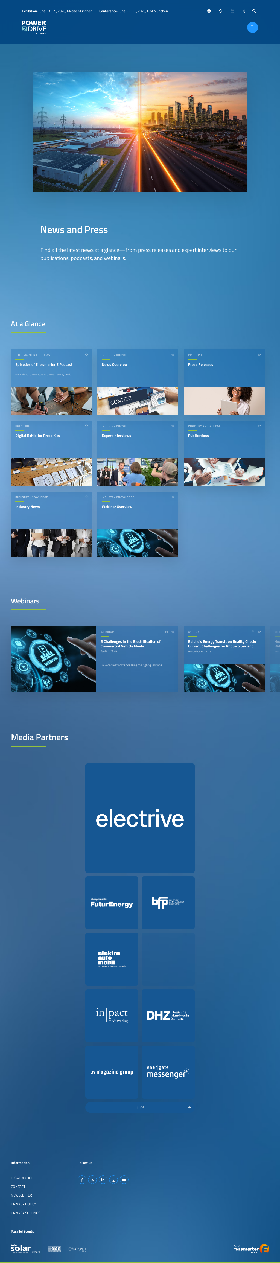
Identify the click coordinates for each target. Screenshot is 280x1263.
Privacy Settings (25, 1212)
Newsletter (21, 1195)
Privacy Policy (23, 1204)
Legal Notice (22, 1177)
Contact (18, 1186)
